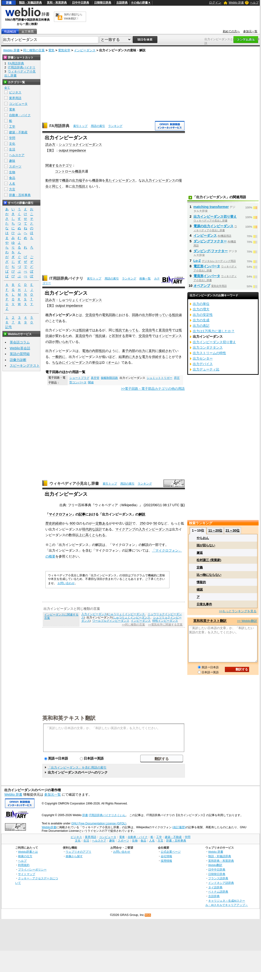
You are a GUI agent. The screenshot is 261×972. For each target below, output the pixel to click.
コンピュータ (18, 104)
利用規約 (23, 864)
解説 (142, 514)
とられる (98, 535)
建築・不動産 (18, 132)
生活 (12, 149)
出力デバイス (203, 364)
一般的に (58, 357)
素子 (125, 351)
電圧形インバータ (206, 266)
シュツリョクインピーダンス (80, 144)
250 (142, 523)
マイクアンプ (125, 529)
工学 (12, 126)
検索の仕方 (25, 856)
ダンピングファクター (210, 241)
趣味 (12, 161)
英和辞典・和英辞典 (221, 860)
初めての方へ (231, 31)
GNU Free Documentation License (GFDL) (98, 823)
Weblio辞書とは (28, 851)
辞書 (9, 2)
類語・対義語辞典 (30, 2)
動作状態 (52, 180)
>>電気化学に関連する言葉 (165, 624)
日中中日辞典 (80, 2)
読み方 (50, 144)
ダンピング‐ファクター (210, 251)
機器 (78, 171)
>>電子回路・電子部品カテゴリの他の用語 (153, 388)
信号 (95, 315)
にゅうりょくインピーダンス (126, 614)
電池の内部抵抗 (93, 351)
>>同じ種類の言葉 (133, 624)
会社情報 (166, 856)
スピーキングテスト (25, 365)
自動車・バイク (20, 115)
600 (72, 523)
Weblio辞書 (49, 827)
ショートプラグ (79, 377)
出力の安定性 (203, 315)
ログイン (215, 2)
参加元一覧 (250, 31)
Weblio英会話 (20, 348)
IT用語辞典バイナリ (66, 278)
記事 (82, 514)
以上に (80, 535)
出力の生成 (201, 320)
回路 (135, 315)
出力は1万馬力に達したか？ (214, 331)
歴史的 (50, 523)
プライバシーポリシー (32, 869)
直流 (162, 330)
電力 (145, 357)
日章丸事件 (204, 604)
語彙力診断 (18, 360)
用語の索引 (98, 126)
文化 (12, 143)
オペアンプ (201, 286)
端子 (82, 180)
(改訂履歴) (179, 827)
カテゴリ (65, 165)
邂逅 (200, 552)
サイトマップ (26, 874)
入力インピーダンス (160, 180)
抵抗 (118, 330)
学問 (12, 138)
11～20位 (215, 530)
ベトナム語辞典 (218, 891)
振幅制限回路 (109, 377)
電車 (12, 109)
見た (108, 180)
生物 (12, 172)
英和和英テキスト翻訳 (69, 717)
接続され (165, 351)
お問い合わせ (66, 583)
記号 (8, 327)
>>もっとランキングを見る (237, 611)
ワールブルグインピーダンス (110, 620)
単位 (95, 362)
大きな (137, 357)
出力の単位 (201, 304)
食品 (12, 178)
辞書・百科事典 (20, 195)
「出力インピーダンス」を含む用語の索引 (77, 767)
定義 (200, 567)
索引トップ (80, 126)
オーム (113, 362)
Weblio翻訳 (215, 864)
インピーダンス (85, 50)
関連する (52, 165)
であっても (130, 330)
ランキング (115, 126)
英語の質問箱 (20, 354)
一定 (95, 523)
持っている (163, 315)
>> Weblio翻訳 (247, 621)
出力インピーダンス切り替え (215, 216)
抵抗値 (177, 315)
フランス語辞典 (218, 878)
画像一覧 (145, 278)
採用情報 (166, 860)
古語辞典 (122, 2)
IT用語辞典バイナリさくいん (107, 815)
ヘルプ (254, 2)
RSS (148, 915)
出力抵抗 (78, 186)
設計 (129, 523)
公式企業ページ (171, 851)
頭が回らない (206, 545)
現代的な (88, 529)
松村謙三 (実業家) (209, 560)
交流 (88, 315)
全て (7, 87)
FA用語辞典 (59, 126)
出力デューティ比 (206, 369)
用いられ (62, 342)
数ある (104, 523)
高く (88, 535)
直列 (152, 351)
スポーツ (15, 166)
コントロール (65, 171)
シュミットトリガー (159, 377)
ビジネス (15, 92)
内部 (132, 351)
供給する (158, 357)
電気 (51, 50)
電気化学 (64, 50)
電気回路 (108, 315)
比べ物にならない (209, 575)
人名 (12, 183)
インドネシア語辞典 (221, 882)
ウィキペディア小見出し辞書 (74, 483)
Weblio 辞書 (236, 2)
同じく (57, 186)
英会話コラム (20, 342)
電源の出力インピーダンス (213, 226)
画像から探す (74, 856)
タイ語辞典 (215, 887)
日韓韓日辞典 (102, 2)
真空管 (95, 377)
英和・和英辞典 (57, 2)
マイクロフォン (60, 514)
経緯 (58, 523)
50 (155, 523)
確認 (200, 589)
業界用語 (15, 98)
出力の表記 (201, 325)
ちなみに (58, 362)
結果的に (125, 357)
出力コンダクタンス (208, 347)
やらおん (203, 538)
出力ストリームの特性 (209, 353)
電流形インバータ (206, 276)
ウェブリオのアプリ (78, 851)
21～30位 (233, 530)
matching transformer (211, 207)
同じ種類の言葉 (34, 50)
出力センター (203, 358)
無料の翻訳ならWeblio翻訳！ (73, 16)
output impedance (72, 150)
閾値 (91, 382)
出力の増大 (201, 309)
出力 (75, 180)
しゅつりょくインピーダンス (80, 300)
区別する (118, 336)
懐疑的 (201, 582)
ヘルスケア (16, 155)
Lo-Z (197, 261)
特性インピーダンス (165, 620)
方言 (12, 189)
